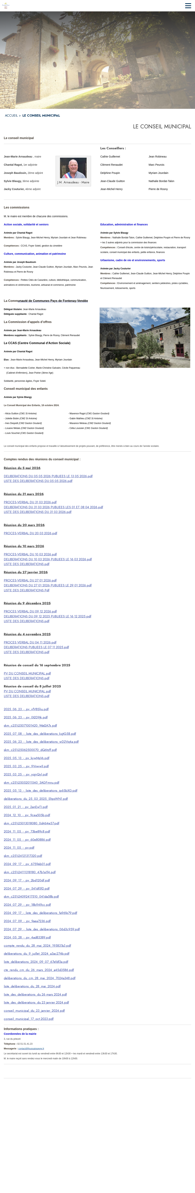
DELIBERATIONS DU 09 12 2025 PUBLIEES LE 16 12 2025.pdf (47, 616)
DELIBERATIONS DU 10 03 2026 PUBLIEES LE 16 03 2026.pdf (48, 559)
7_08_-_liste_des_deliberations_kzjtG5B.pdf (45, 733)
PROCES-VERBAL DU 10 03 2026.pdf (30, 554)
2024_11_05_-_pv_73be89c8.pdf (27, 831)
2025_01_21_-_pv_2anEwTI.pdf (26, 807)
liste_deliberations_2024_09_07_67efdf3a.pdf (36, 961)
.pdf (48, 673)
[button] (73, 167)
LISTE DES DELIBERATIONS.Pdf (26, 590)
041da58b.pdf (49, 896)
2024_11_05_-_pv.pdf (19, 847)
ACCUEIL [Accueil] (11, 115)
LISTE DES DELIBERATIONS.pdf (26, 564)
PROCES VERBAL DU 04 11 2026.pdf (30, 642)
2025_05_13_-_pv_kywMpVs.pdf (26, 758)
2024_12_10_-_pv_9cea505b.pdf (27, 815)
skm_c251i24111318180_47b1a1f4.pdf (30, 872)
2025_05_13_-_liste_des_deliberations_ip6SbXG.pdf (40, 790)
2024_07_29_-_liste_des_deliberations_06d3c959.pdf (42, 929)
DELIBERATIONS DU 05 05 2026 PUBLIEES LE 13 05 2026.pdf (48, 476)
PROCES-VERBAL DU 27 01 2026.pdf (30, 580)
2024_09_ (11, 880)
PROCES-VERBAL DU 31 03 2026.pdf (30, 502)
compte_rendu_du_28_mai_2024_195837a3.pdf (37, 945)
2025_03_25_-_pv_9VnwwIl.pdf (26, 766)
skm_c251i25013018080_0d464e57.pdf (31, 823)
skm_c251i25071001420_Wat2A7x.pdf (30, 725)
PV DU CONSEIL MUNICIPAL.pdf (27, 691)
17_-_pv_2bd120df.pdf (34, 880)
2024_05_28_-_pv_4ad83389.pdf (27, 937)
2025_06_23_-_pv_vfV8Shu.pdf (26, 709)
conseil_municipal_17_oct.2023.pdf (29, 1018)
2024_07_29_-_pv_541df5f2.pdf (27, 888)
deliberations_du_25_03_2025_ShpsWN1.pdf (36, 798)
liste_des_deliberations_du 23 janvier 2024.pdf (36, 1002)
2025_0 (9, 733)
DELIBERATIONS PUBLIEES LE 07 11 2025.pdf (36, 647)
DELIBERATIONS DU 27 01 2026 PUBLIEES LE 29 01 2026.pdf (48, 585)
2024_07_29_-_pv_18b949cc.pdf (27, 904)
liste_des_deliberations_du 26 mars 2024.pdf (35, 994)
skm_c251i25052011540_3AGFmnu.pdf (31, 782)
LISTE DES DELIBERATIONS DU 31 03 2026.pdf (37, 512)
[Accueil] (6, 6)
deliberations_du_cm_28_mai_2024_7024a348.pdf (39, 978)
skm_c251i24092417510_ (21, 896)
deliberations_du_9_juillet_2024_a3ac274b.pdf (36, 953)
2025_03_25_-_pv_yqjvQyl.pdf (26, 774)
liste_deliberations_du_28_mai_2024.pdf (32, 986)
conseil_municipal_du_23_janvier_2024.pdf (34, 1010)
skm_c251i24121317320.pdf (23, 855)
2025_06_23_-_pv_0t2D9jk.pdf (26, 717)
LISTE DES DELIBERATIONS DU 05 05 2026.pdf (38, 481)
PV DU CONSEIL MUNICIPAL (24, 673)
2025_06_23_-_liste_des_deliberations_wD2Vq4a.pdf (41, 741)
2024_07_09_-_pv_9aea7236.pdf (27, 921)
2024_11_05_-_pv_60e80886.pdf (27, 839)
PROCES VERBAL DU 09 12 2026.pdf (30, 611)
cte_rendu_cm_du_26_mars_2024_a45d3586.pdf (39, 970)
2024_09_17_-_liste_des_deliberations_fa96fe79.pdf (40, 913)
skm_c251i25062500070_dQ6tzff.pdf (30, 750)
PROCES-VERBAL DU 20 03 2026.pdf (30, 533)
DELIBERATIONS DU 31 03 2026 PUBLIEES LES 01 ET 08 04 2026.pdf (53, 507)
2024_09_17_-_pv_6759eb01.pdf (27, 864)
